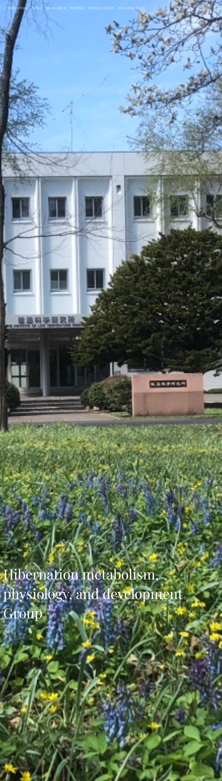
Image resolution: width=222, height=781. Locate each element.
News (37, 8)
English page (132, 8)
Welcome (18, 8)
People (77, 8)
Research (56, 8)
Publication (101, 8)
